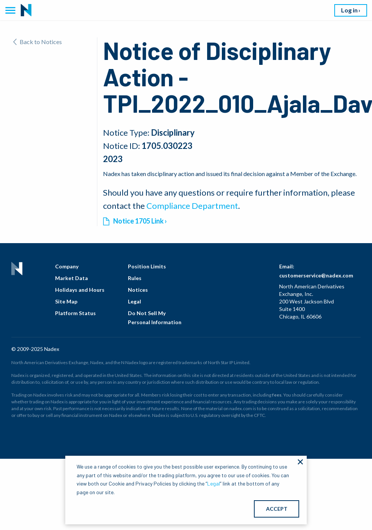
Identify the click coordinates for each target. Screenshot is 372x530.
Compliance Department (192, 206)
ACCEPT (276, 508)
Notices (138, 289)
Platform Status (75, 313)
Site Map (66, 301)
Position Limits (147, 266)
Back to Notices (37, 41)
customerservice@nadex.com (316, 275)
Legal (134, 301)
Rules (134, 278)
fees (276, 395)
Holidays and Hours (80, 289)
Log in (349, 10)
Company (66, 266)
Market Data (71, 278)
